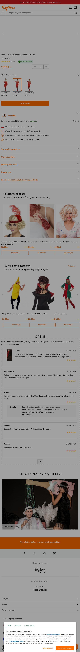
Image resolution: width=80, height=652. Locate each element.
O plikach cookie (29, 625)
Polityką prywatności (53, 634)
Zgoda (9, 625)
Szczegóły (18, 625)
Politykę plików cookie (17, 641)
